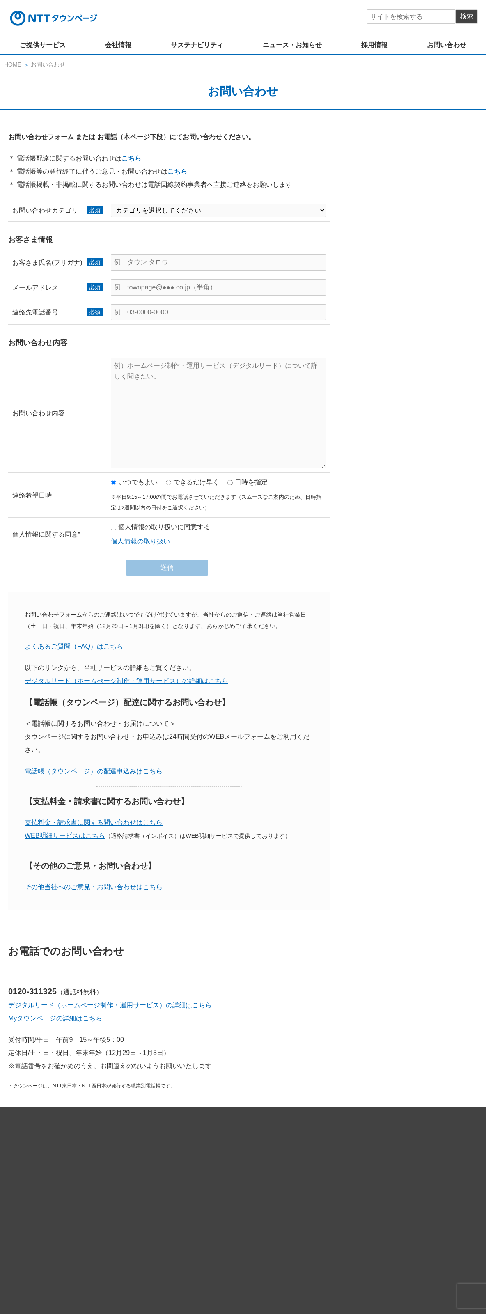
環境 (194, 1235)
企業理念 (180, 1205)
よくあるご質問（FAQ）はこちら (74, 646)
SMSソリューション (311, 1165)
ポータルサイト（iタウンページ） (367, 1153)
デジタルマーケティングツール (275, 1153)
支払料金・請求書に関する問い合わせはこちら (94, 822)
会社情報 (118, 44)
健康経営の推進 (229, 1235)
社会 (175, 1235)
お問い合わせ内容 (38, 413)
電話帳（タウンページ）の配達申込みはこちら (94, 771)
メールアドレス (35, 287)
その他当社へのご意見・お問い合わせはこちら (94, 886)
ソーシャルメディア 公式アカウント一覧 (316, 1276)
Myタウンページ (256, 1165)
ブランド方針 (280, 1205)
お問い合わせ (446, 44)
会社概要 (316, 1205)
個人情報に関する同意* (46, 534)
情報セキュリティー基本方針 (297, 1264)
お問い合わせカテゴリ (45, 210)
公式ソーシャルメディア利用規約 (212, 1276)
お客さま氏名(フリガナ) (47, 262)
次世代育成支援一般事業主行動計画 (303, 1235)
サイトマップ (67, 1270)
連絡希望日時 (32, 495)
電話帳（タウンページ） (377, 1165)
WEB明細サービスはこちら (65, 835)
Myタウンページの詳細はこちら (55, 1018)
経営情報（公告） (391, 1205)
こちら (131, 158)
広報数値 (348, 1205)
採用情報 (374, 44)
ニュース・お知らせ (292, 44)
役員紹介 (243, 1205)
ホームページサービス (198, 1153)
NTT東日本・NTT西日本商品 (206, 1176)
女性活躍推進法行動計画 (388, 1235)
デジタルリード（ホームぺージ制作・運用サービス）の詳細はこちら (126, 680)
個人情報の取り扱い (140, 541)
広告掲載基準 (394, 1276)
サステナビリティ (197, 44)
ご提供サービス (43, 44)
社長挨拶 (211, 1205)
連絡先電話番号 (35, 312)
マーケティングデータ (198, 1165)
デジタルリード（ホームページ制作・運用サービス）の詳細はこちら (110, 1005)
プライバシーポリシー (372, 1264)
